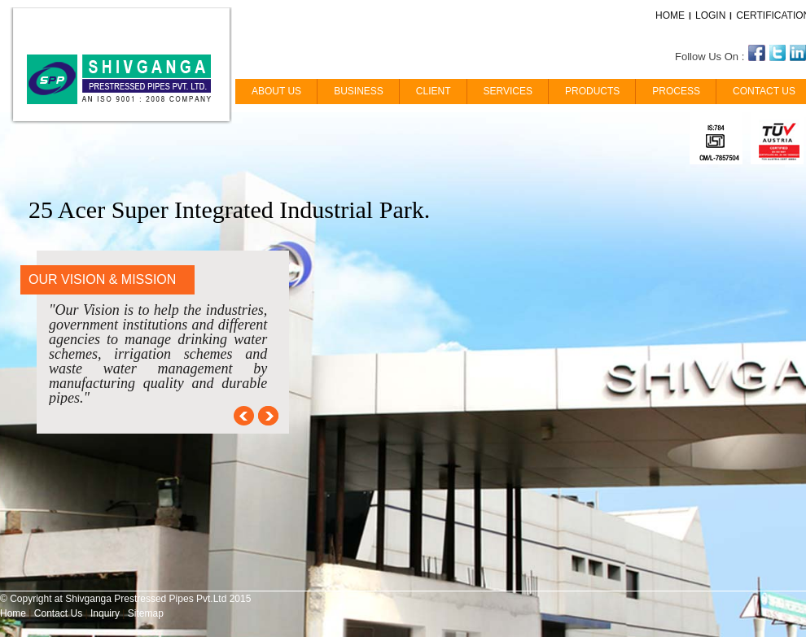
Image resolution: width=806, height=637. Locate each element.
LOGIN (710, 15)
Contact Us (58, 613)
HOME (670, 15)
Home (13, 613)
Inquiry (105, 613)
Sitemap (146, 613)
